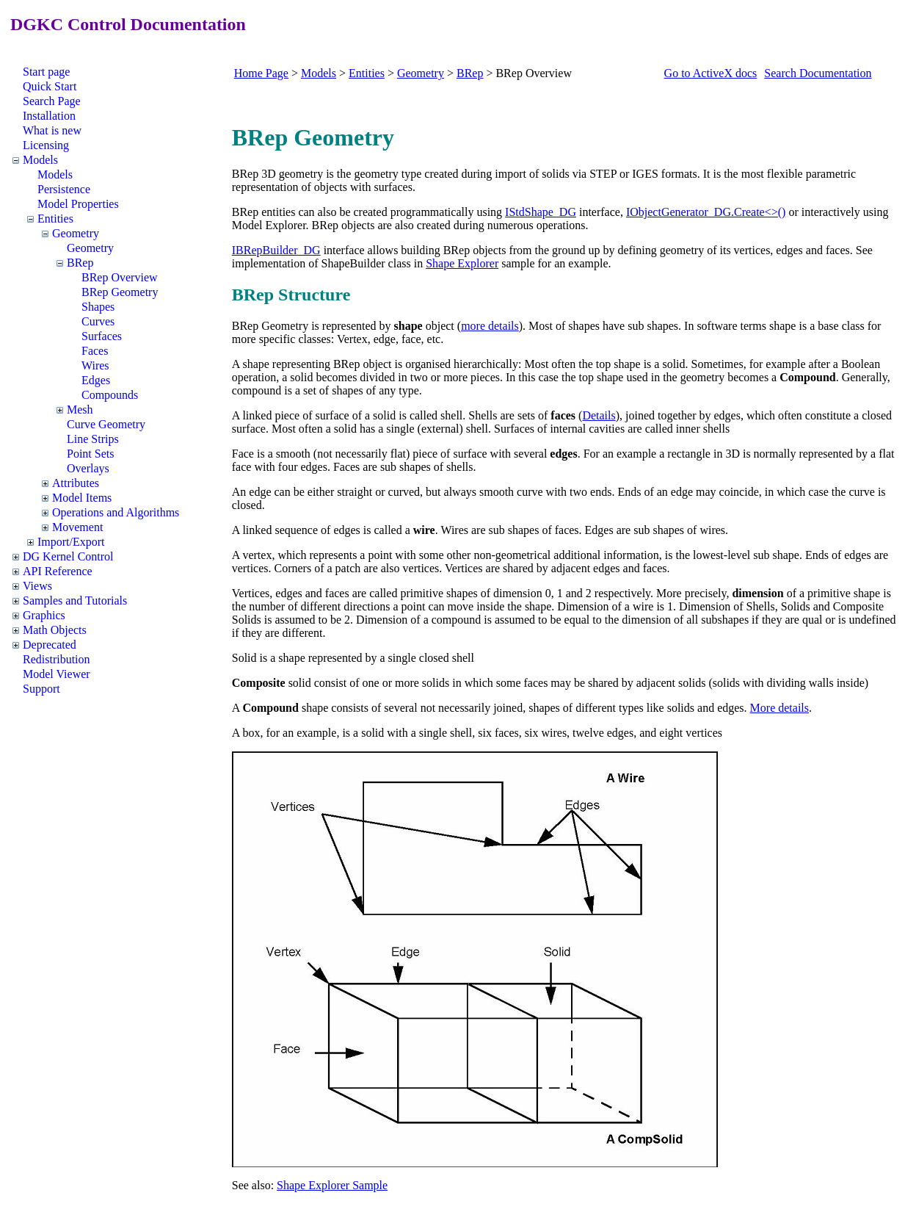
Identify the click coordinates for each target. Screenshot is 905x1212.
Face (243, 453)
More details (779, 707)
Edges (95, 380)
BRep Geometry (119, 292)
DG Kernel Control (68, 556)
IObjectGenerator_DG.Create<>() (706, 212)
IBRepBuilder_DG (276, 250)
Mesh (80, 409)
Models (40, 160)
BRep (80, 262)
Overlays (88, 468)
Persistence (63, 189)
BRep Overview (119, 277)
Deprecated (49, 644)
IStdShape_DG (540, 212)
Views (37, 586)
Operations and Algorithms (115, 512)
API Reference (57, 571)
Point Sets (90, 453)
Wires (95, 365)
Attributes (75, 483)
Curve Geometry (106, 424)
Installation (49, 115)
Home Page (261, 73)
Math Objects (55, 630)
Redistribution (56, 659)
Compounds (109, 395)
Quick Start (49, 86)
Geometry (75, 233)
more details (490, 326)
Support (41, 688)
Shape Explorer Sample (332, 1185)
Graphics (44, 615)
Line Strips (93, 439)
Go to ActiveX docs (710, 73)
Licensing (46, 145)
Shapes (98, 306)
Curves (98, 321)
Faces (94, 351)
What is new (52, 130)
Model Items (82, 497)
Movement (77, 527)
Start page (46, 71)
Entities (55, 218)
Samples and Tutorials (75, 600)
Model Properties (78, 204)
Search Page (52, 101)
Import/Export (71, 541)
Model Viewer (56, 674)
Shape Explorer (462, 263)
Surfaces (101, 336)
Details (598, 415)
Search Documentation (817, 73)
